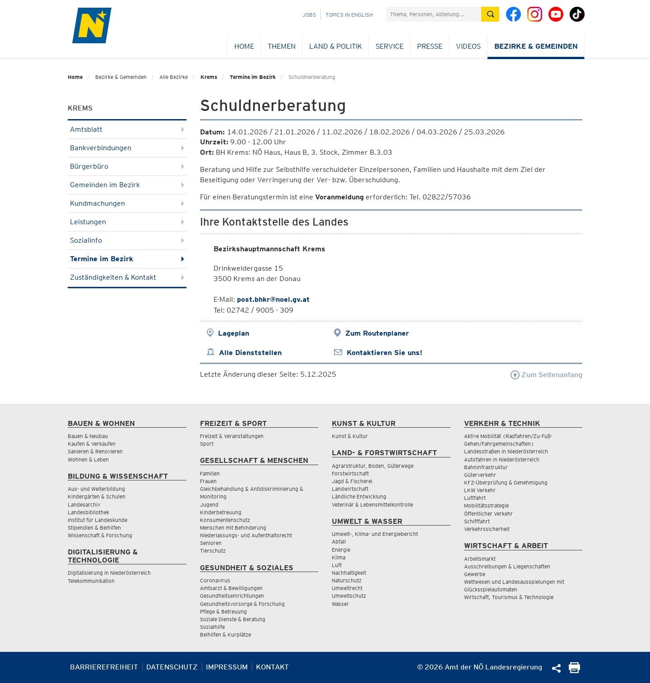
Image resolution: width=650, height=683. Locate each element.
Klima (338, 557)
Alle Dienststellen (250, 352)
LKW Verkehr (480, 490)
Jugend (209, 504)
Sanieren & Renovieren (95, 451)
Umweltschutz (349, 595)
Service (390, 46)
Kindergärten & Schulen (96, 496)
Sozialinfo (127, 240)
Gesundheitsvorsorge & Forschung (242, 603)
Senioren (211, 543)
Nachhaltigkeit (349, 572)
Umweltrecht (347, 588)
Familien (210, 473)
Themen (282, 46)
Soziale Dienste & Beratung (232, 619)
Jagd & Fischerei (352, 481)
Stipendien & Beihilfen (94, 527)
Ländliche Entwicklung (359, 496)
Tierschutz (213, 550)
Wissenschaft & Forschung (100, 535)
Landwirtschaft (350, 488)
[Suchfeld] (433, 14)
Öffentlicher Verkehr (488, 513)
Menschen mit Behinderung (233, 527)
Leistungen (127, 221)
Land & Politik (335, 46)
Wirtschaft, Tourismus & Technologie (508, 597)
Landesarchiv (84, 504)
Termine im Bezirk (253, 77)
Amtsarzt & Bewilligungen (231, 588)
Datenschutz (172, 667)
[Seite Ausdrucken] (574, 670)
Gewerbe (474, 574)
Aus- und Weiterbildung (96, 488)
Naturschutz (347, 580)
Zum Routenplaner (377, 333)
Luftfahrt (475, 497)
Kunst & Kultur (350, 436)
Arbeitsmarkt (480, 558)
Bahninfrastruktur (486, 467)
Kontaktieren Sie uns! (384, 352)
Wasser (340, 603)
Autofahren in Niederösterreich (501, 459)
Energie (341, 549)
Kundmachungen (127, 203)
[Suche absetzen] (490, 14)
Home (244, 46)
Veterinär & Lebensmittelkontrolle (372, 504)
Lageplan (233, 333)
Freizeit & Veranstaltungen (232, 436)
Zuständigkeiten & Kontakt (127, 277)
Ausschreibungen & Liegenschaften (507, 566)
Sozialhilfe (212, 626)
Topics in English (349, 14)
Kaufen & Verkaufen (92, 443)
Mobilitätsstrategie (486, 505)
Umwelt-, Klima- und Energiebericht (375, 534)
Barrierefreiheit (104, 667)
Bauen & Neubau (88, 436)
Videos (468, 46)
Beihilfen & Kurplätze (225, 634)
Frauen (208, 481)
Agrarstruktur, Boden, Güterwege (372, 465)
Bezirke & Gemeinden (536, 46)
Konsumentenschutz (225, 520)
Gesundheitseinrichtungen (232, 595)
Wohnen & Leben (88, 459)
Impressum (227, 667)
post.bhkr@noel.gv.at (273, 299)
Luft (337, 565)
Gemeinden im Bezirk (127, 184)
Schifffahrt (477, 521)
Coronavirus (215, 580)
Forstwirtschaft (350, 473)
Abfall (339, 541)
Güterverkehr (480, 474)
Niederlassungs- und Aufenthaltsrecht (246, 535)
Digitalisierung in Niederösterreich (109, 572)
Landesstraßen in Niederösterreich (506, 451)
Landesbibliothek (88, 512)
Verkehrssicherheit (487, 529)
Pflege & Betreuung (223, 611)
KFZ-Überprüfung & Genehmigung (506, 482)
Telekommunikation (91, 580)
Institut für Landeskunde (97, 520)
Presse (429, 46)
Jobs (309, 14)
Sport (207, 443)
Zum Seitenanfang (546, 374)
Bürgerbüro (127, 166)
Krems (208, 77)
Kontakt (272, 667)
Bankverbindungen (127, 147)
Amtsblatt (127, 129)
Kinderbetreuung (220, 512)
